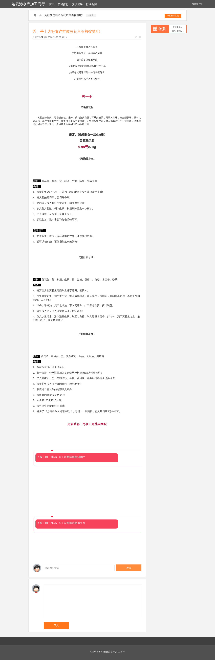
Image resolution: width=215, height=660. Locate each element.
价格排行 (63, 4)
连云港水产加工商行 (28, 4)
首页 (51, 4)
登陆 (194, 4)
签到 (162, 29)
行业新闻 (91, 4)
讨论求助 (43, 37)
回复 (56, 625)
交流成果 (77, 4)
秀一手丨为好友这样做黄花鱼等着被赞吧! (58, 15)
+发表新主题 (173, 15)
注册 (201, 4)
